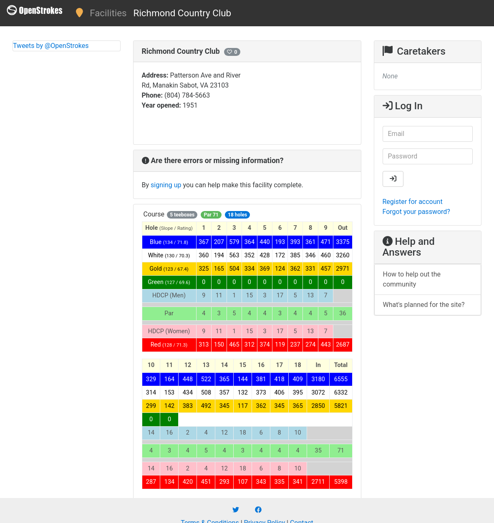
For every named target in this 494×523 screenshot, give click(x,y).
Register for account (413, 202)
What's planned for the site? (424, 305)
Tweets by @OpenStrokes (51, 46)
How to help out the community (412, 279)
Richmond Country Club (183, 13)
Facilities (108, 13)
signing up (166, 185)
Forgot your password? (416, 212)
